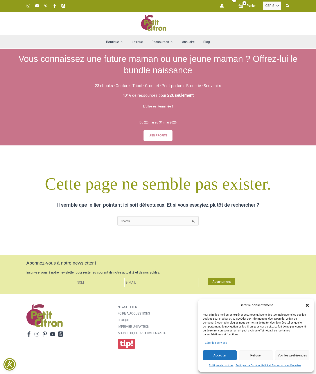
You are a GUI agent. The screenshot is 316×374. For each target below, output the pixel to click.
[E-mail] (161, 283)
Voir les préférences (292, 355)
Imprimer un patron (133, 327)
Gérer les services (216, 342)
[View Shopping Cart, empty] (247, 6)
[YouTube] (37, 6)
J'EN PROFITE (158, 136)
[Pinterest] (46, 6)
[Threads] (63, 6)
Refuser (256, 355)
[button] (307, 305)
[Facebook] (55, 6)
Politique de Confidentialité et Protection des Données (268, 365)
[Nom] (99, 283)
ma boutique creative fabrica (142, 334)
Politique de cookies (221, 365)
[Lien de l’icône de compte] (222, 6)
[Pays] (272, 6)
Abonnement (221, 282)
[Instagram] (28, 6)
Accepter (219, 355)
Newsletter (127, 308)
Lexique (124, 321)
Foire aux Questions (134, 314)
